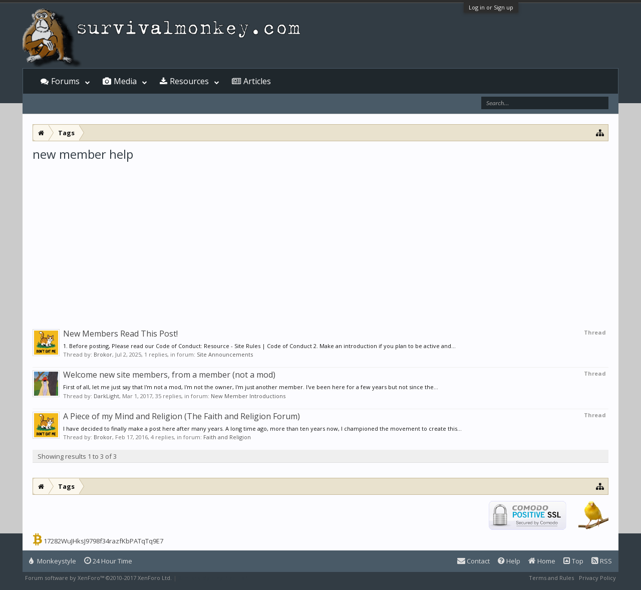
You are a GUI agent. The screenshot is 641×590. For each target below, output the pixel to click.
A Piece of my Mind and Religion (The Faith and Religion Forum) (181, 416)
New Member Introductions (248, 396)
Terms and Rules (551, 577)
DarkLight (106, 396)
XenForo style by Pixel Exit (213, 577)
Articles (257, 81)
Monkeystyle (52, 560)
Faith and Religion (227, 437)
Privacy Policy (597, 577)
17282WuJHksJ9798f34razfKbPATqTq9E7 (103, 540)
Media (125, 81)
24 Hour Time (108, 560)
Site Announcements (225, 354)
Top (573, 560)
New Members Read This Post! (120, 333)
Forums (65, 81)
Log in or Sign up (491, 7)
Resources (189, 81)
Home (541, 560)
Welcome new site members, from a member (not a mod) (169, 374)
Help (509, 560)
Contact (473, 560)
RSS (601, 560)
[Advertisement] (320, 237)
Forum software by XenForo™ (98, 577)
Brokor (103, 354)
